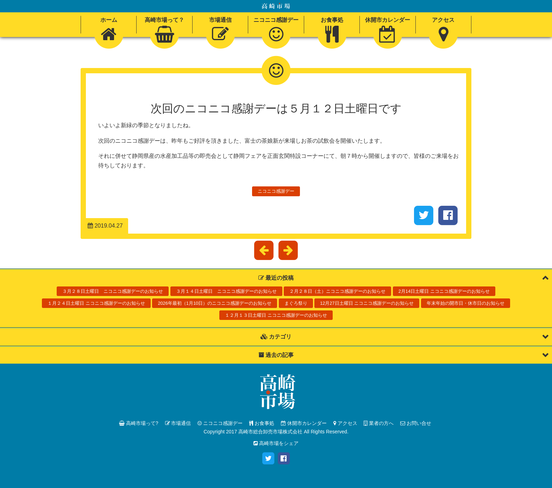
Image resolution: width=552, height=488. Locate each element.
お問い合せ (415, 423)
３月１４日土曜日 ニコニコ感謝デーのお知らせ (226, 291)
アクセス (345, 423)
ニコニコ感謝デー (276, 191)
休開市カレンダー (304, 423)
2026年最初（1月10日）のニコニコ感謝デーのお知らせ (214, 303)
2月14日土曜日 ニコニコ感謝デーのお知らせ (444, 291)
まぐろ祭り (295, 303)
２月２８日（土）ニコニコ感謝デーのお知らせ (337, 291)
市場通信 (178, 423)
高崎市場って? (138, 423)
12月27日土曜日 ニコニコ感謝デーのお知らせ (367, 303)
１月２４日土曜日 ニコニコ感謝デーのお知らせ (96, 303)
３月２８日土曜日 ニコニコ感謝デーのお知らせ (112, 291)
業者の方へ (379, 423)
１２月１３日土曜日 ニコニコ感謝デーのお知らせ (276, 315)
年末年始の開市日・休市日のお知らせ (465, 303)
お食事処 (261, 423)
